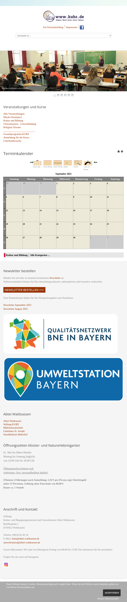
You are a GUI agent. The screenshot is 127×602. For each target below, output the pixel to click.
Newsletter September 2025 (17, 305)
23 (74, 224)
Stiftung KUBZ (11, 424)
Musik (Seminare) (12, 117)
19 (7, 224)
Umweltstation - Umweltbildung (19, 124)
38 (4, 229)
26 (7, 237)
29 (57, 237)
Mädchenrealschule (13, 427)
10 (91, 197)
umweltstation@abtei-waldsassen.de (21, 542)
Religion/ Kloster (12, 127)
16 (74, 210)
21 (41, 224)
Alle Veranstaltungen (14, 113)
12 (7, 210)
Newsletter (55, 278)
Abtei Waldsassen (12, 421)
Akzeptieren (112, 593)
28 (41, 237)
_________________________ (19, 130)
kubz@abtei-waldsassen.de (25, 538)
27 (24, 237)
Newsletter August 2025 (15, 309)
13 (24, 210)
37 (4, 215)
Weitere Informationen (108, 598)
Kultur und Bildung (13, 120)
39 (4, 242)
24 (91, 224)
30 (74, 237)
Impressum (71, 27)
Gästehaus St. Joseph (14, 431)
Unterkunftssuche (12, 140)
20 (24, 224)
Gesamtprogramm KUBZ (16, 134)
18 (108, 210)
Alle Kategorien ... (40, 255)
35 (4, 188)
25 (108, 224)
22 (57, 224)
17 (91, 210)
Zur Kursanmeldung (53, 27)
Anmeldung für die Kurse (16, 137)
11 (108, 197)
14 (41, 210)
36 (4, 202)
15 (57, 210)
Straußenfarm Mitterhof (15, 434)
